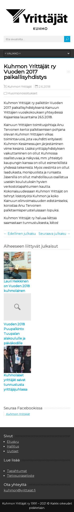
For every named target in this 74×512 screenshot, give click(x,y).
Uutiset (13, 451)
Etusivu (13, 442)
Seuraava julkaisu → (54, 234)
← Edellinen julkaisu (20, 234)
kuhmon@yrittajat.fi (20, 490)
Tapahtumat (17, 471)
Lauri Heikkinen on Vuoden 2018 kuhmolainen (17, 286)
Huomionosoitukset (22, 93)
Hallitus (13, 446)
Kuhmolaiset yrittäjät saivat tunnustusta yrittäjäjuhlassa (15, 382)
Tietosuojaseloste (20, 476)
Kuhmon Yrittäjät (19, 86)
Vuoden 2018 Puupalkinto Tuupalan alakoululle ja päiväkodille (14, 333)
